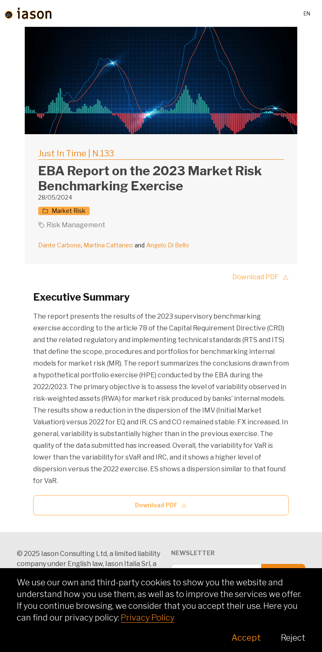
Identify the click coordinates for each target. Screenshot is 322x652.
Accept (246, 638)
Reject (293, 638)
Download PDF (260, 277)
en (307, 13)
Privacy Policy (147, 618)
